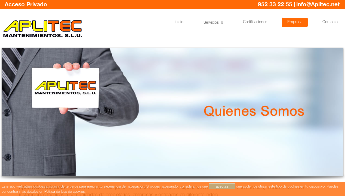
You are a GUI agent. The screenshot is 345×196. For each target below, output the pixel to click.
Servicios (211, 23)
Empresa (294, 22)
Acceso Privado (26, 4)
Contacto (330, 22)
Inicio (179, 22)
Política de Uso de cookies (64, 192)
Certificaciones (255, 22)
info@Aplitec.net (318, 4)
